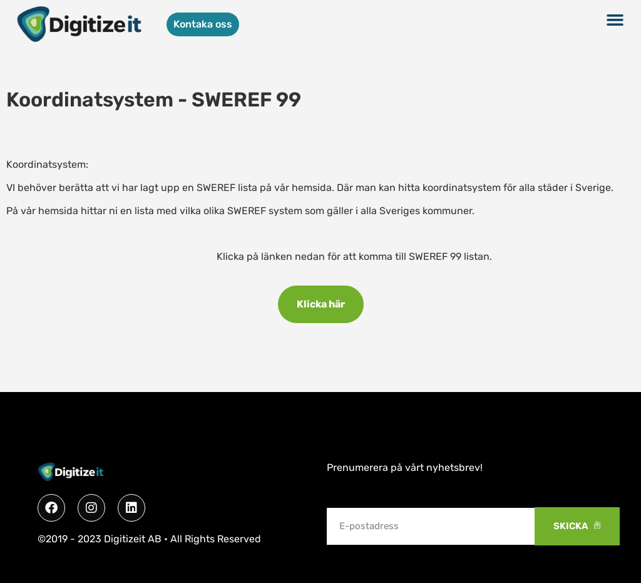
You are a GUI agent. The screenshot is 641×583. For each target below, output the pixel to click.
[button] (614, 20)
